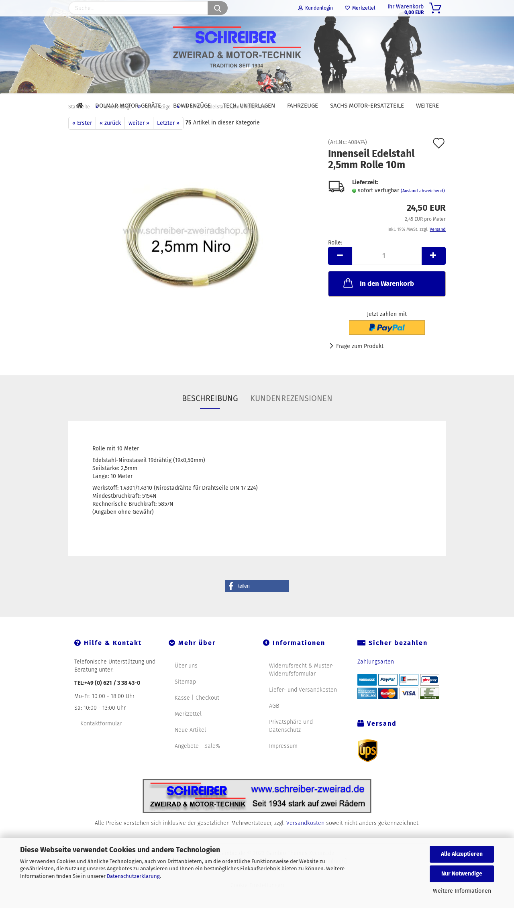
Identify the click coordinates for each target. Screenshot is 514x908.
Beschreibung (210, 416)
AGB (274, 724)
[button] (257, 605)
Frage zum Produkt (359, 364)
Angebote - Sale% (197, 764)
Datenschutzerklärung (133, 876)
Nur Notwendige (461, 873)
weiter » (138, 141)
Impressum (283, 764)
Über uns (186, 684)
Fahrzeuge (302, 105)
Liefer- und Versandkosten (303, 708)
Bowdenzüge (192, 105)
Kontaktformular (101, 742)
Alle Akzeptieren (462, 854)
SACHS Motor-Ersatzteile (367, 105)
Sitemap (185, 700)
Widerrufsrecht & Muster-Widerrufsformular (301, 688)
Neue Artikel (190, 748)
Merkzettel (360, 8)
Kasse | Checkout (197, 716)
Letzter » (168, 141)
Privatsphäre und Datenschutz (291, 744)
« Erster (82, 141)
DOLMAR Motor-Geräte (128, 105)
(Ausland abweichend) (423, 209)
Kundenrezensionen (291, 416)
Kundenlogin (315, 8)
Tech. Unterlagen (249, 105)
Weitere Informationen (462, 891)
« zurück (110, 141)
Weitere (427, 105)
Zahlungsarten (375, 680)
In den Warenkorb (378, 301)
